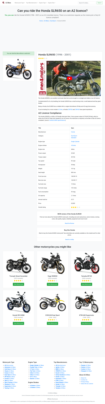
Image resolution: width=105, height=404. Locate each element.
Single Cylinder (75, 141)
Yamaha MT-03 (86, 276)
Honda (73, 132)
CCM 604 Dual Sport (52, 315)
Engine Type (42, 3)
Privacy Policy (85, 381)
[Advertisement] (52, 37)
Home (41, 21)
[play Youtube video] (69, 78)
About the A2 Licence (87, 383)
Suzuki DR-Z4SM (18, 315)
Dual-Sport (53, 21)
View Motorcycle (18, 284)
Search (100, 3)
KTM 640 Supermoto (86, 315)
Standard (73, 137)
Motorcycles (9, 365)
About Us (83, 378)
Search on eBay (69, 239)
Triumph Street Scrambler (18, 276)
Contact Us (84, 380)
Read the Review (69, 223)
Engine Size (51, 3)
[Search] (87, 2)
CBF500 (70, 109)
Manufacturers (61, 365)
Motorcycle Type (19, 3)
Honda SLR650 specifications (57, 120)
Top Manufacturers (31, 3)
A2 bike (60, 109)
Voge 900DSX (52, 276)
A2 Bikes (46, 21)
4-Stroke (73, 145)
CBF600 (77, 109)
